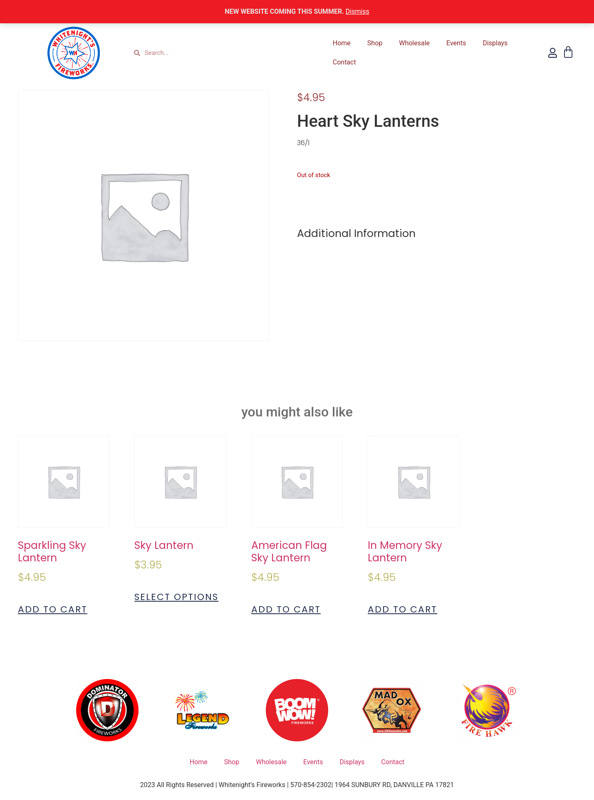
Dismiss (357, 11)
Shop (374, 43)
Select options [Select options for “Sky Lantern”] (176, 597)
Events (456, 43)
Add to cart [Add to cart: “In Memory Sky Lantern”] (402, 609)
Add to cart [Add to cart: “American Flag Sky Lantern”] (286, 609)
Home (342, 43)
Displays (495, 43)
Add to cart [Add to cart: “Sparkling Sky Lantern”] (52, 609)
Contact (344, 62)
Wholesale (414, 43)
